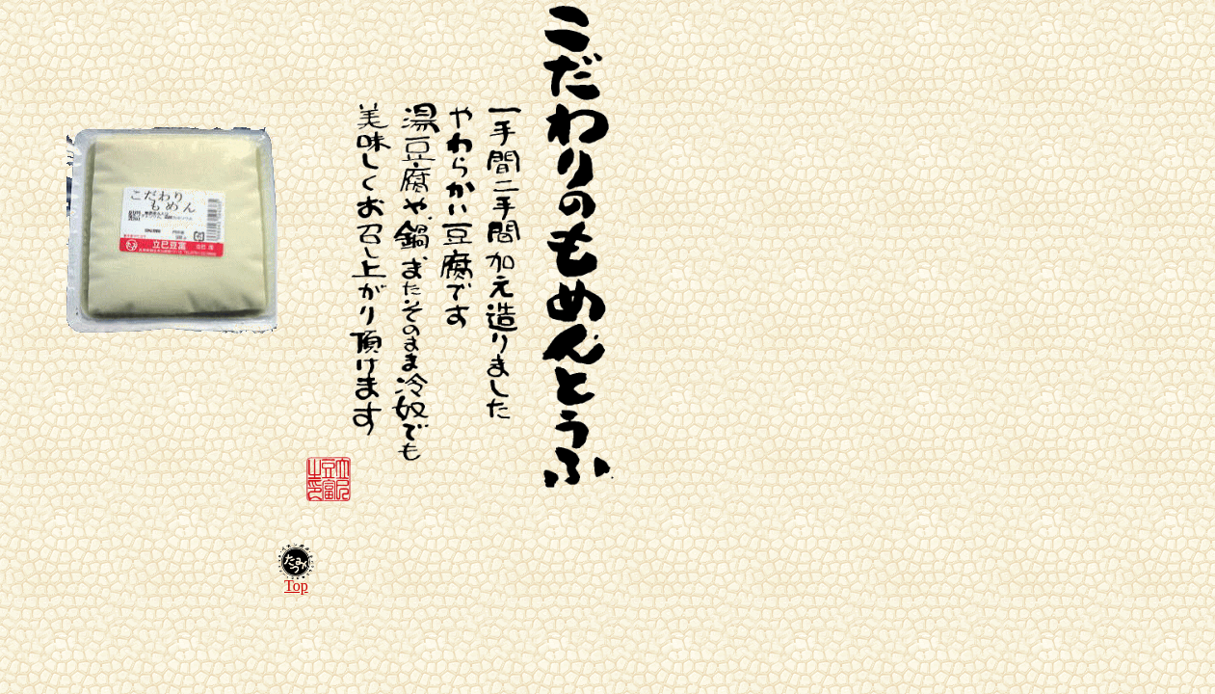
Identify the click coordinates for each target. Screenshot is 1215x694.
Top (296, 585)
